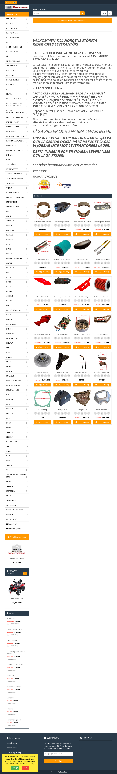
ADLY (17, 211)
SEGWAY (17, 437)
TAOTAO (17, 465)
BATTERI (17, 42)
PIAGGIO (17, 409)
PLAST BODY (17, 145)
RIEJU (17, 418)
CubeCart (63, 772)
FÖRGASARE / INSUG (17, 99)
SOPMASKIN (11, 505)
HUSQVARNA (17, 324)
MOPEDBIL (17, 491)
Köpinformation (13, 748)
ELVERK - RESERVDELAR (15, 197)
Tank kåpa (11, 709)
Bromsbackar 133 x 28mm (42, 222)
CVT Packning (42, 410)
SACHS (17, 427)
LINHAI (17, 366)
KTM (17, 352)
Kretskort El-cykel (62, 334)
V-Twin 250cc (12, 618)
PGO (17, 404)
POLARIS (17, 413)
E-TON (17, 286)
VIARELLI (17, 481)
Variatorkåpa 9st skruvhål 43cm (103, 222)
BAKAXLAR (10, 75)
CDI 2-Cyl (10, 676)
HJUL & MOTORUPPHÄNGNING (17, 111)
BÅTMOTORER (11, 33)
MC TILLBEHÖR (12, 519)
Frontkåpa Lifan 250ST (15, 665)
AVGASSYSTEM (17, 66)
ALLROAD (17, 221)
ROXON (17, 423)
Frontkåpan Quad (62, 372)
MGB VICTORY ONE (17, 380)
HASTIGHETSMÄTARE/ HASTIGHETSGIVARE (17, 104)
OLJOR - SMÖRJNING (14, 47)
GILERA (9, 301)
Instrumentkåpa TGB (102, 410)
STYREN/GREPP (17, 169)
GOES (17, 305)
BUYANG (17, 254)
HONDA (17, 319)
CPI (17, 272)
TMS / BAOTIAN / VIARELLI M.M (17, 476)
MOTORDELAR (17, 131)
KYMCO (17, 357)
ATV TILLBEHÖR (17, 28)
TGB (17, 470)
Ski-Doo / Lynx (11, 442)
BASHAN (17, 235)
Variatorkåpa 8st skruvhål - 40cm (63, 297)
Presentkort (11, 524)
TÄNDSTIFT (17, 183)
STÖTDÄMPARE (17, 164)
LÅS (7, 56)
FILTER (17, 94)
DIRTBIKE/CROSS (17, 192)
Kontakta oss (12, 743)
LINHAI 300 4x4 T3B (17, 599)
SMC (17, 446)
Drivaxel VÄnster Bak (17, 558)
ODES (17, 395)
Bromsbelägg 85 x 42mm (102, 372)
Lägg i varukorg (42, 234)
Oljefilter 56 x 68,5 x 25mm (102, 297)
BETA (17, 244)
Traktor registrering (14, 752)
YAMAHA (17, 486)
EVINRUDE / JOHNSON (14, 510)
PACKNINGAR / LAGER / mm (17, 141)
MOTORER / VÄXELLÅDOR (17, 136)
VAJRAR (17, 188)
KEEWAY (17, 343)
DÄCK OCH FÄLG (17, 52)
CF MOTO (17, 268)
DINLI (17, 282)
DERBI (17, 277)
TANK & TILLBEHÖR (17, 174)
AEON (17, 216)
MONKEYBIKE (11, 202)
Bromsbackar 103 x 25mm (82, 222)
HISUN (17, 315)
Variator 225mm (42, 372)
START (17, 160)
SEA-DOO (17, 432)
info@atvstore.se (47, 74)
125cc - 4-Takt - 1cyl (14, 629)
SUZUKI (17, 456)
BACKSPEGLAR (11, 70)
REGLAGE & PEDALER (17, 150)
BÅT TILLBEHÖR (12, 37)
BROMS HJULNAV (17, 80)
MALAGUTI (17, 376)
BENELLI (17, 239)
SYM (17, 460)
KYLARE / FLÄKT (17, 122)
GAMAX (17, 291)
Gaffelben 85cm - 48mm (102, 259)
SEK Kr (8, 2)
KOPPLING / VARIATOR (17, 117)
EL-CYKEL (9, 496)
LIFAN (17, 362)
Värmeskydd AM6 (102, 334)
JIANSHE (17, 329)
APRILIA (9, 225)
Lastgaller (10, 698)
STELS (17, 451)
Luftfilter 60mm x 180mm (62, 259)
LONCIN (17, 371)
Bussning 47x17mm (42, 259)
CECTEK (17, 263)
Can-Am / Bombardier (17, 258)
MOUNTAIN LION (17, 390)
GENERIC (17, 296)
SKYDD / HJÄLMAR (17, 61)
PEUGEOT (17, 399)
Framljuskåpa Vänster (62, 222)
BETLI (17, 249)
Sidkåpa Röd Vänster (42, 297)
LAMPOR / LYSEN (17, 127)
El (17, 89)
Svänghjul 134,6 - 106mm (82, 334)
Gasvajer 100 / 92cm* (82, 372)
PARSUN (17, 514)
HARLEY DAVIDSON (17, 310)
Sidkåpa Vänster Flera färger (43, 334)
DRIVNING (17, 84)
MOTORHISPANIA (17, 385)
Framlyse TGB (82, 410)
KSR (17, 348)
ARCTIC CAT (17, 230)
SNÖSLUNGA (11, 500)
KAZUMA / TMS (17, 338)
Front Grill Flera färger (82, 297)
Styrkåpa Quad (62, 410)
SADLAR (9, 155)
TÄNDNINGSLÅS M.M (14, 178)
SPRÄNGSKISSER (17, 19)
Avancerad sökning (40, 9)
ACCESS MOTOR (17, 207)
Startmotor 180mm (14, 687)
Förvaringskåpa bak (14, 720)
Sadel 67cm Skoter (82, 259)
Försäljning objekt (14, 529)
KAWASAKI (17, 333)
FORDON (17, 23)
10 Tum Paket (12, 640)
